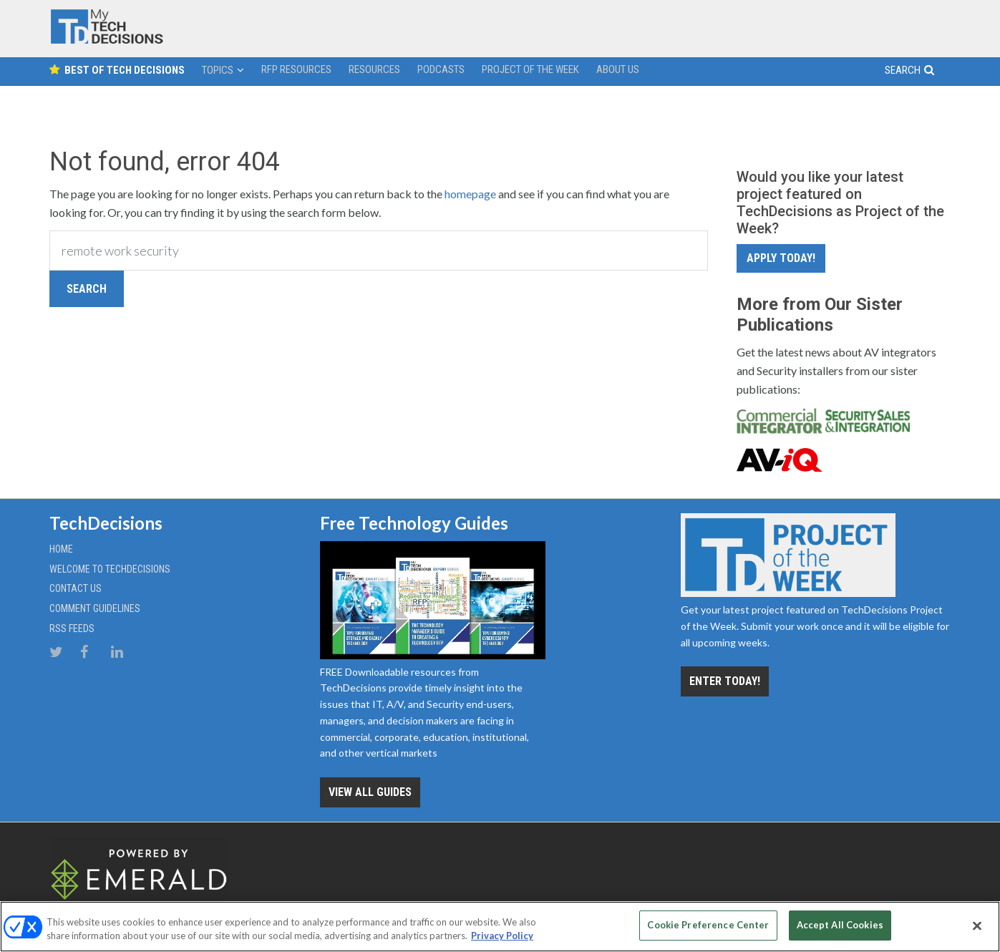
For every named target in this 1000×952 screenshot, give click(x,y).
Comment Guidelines (94, 608)
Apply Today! (781, 258)
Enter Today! (724, 681)
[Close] (977, 925)
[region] (500, 926)
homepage (470, 193)
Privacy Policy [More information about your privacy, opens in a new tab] (502, 936)
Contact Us (75, 588)
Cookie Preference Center (708, 925)
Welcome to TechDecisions (109, 569)
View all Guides (370, 792)
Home (61, 549)
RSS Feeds (71, 628)
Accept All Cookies (840, 925)
